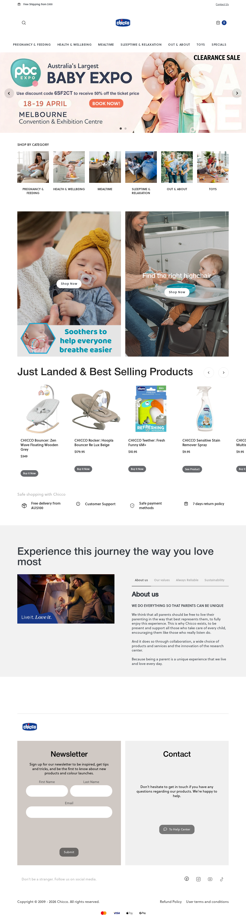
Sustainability (214, 580)
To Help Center (177, 829)
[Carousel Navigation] (216, 372)
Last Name (91, 782)
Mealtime (106, 44)
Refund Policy (171, 901)
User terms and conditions (207, 901)
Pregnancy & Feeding (32, 44)
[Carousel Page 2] (125, 128)
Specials (219, 44)
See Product (192, 469)
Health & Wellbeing (74, 44)
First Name (47, 782)
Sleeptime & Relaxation (141, 44)
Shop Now (69, 283)
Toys (201, 44)
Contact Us (222, 4)
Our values (162, 580)
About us (141, 580)
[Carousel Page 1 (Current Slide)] (121, 128)
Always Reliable (187, 580)
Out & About (179, 44)
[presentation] (69, 830)
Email (69, 803)
